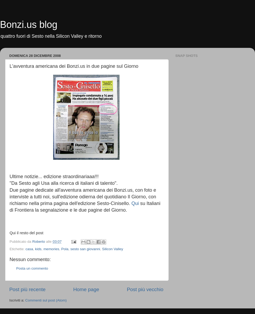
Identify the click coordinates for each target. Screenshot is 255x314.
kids (38, 249)
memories (51, 249)
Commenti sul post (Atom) (46, 300)
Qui (135, 203)
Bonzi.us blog (28, 24)
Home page (86, 289)
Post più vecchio (145, 289)
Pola (64, 249)
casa (29, 249)
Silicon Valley (112, 249)
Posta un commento (32, 268)
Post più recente (27, 289)
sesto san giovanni (85, 249)
